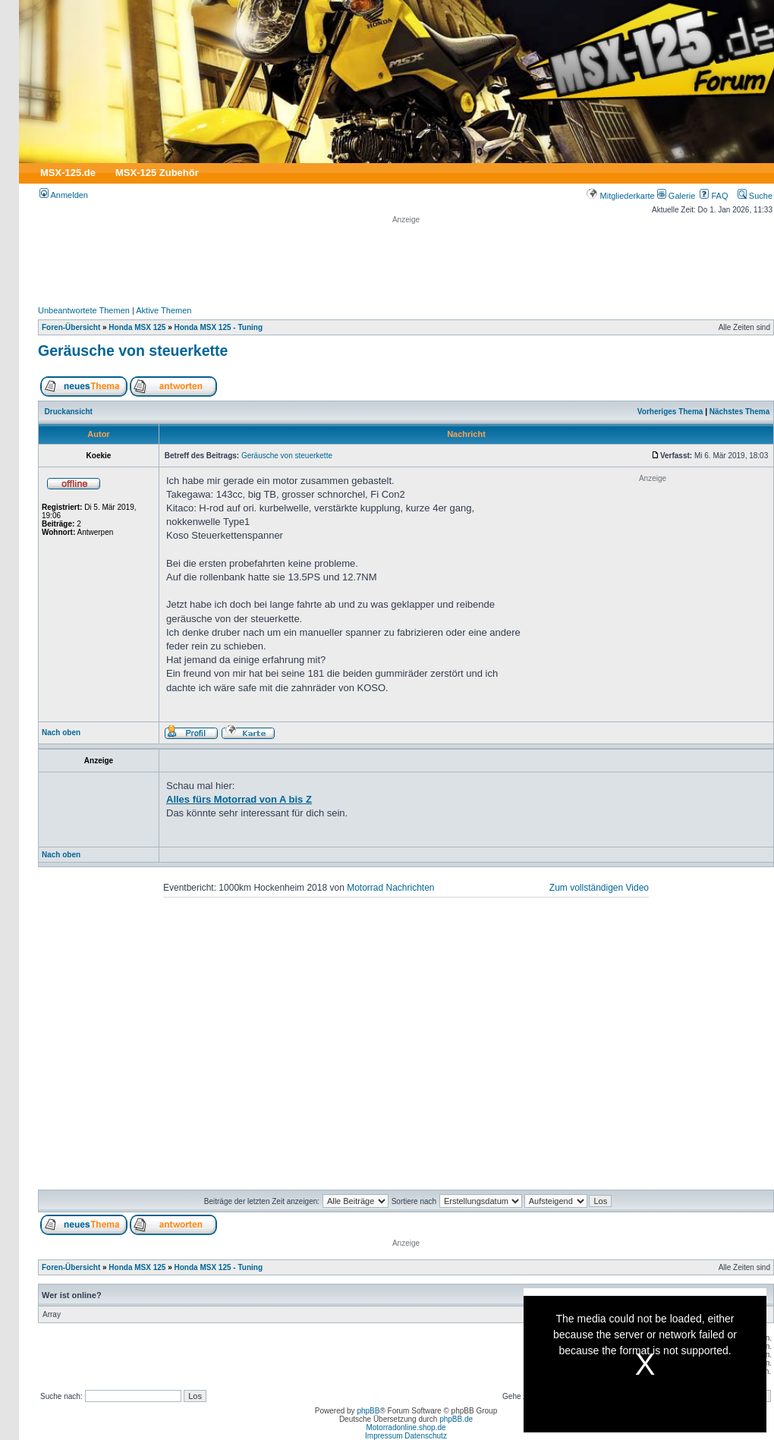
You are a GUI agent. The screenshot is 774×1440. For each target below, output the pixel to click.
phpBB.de (456, 1419)
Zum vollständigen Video (599, 887)
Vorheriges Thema (670, 411)
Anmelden (63, 195)
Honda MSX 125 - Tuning (219, 327)
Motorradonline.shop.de (405, 1427)
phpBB (368, 1411)
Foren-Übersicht (71, 327)
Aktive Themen (163, 310)
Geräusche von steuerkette (133, 350)
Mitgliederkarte (620, 195)
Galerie (676, 195)
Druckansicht (69, 411)
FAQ (714, 195)
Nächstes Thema (739, 411)
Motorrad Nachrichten (390, 887)
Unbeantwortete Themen (84, 310)
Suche (755, 195)
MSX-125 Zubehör (157, 172)
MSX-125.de (68, 172)
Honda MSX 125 (137, 327)
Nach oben (61, 732)
